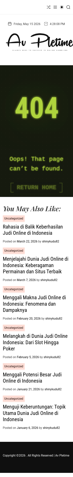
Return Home (36, 188)
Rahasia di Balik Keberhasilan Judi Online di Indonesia (33, 230)
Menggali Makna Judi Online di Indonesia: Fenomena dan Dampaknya (34, 303)
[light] (62, 7)
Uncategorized (13, 218)
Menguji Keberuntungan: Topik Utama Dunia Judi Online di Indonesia (34, 413)
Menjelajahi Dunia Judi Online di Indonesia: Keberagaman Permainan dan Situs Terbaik (35, 265)
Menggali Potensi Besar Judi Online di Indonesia (32, 377)
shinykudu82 (50, 241)
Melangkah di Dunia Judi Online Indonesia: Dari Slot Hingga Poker (35, 342)
